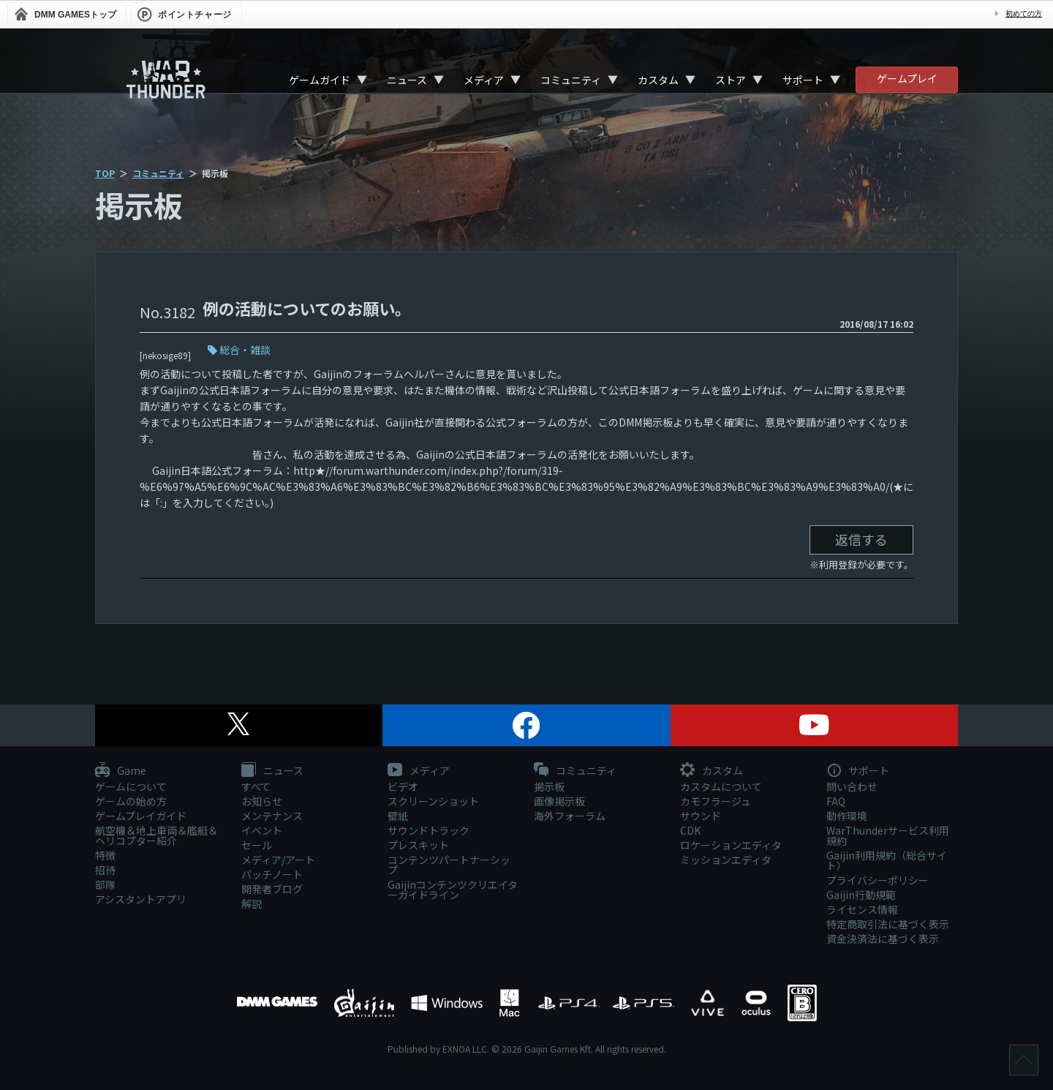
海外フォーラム (569, 816)
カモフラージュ (715, 801)
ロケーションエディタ (731, 845)
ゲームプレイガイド (140, 816)
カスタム (658, 79)
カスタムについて (721, 786)
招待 (105, 870)
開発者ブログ (272, 889)
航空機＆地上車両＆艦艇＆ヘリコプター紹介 (156, 835)
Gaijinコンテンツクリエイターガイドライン (453, 889)
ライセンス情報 (862, 909)
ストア (730, 79)
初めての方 (1023, 14)
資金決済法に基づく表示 (882, 938)
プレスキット (418, 845)
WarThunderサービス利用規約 (887, 835)
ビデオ (403, 786)
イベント (261, 830)
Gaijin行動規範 (861, 895)
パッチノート (272, 874)
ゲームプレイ (907, 78)
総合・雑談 (245, 349)
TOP (105, 173)
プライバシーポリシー (877, 880)
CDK (690, 830)
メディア (484, 79)
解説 (251, 903)
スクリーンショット (433, 801)
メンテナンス (272, 816)
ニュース (407, 79)
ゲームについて (131, 786)
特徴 (105, 855)
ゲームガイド (319, 79)
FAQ (835, 801)
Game (120, 771)
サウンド (700, 816)
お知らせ (261, 801)
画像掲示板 (559, 801)
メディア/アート (278, 859)
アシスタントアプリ (140, 899)
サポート (802, 79)
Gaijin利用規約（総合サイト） (886, 860)
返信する (861, 539)
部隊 (105, 884)
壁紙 (398, 816)
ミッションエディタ (725, 859)
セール (256, 845)
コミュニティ (570, 79)
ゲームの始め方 (131, 801)
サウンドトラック (428, 830)
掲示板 (549, 786)
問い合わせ (852, 786)
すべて (256, 786)
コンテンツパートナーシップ (449, 864)
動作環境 (846, 816)
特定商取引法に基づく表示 (887, 924)
